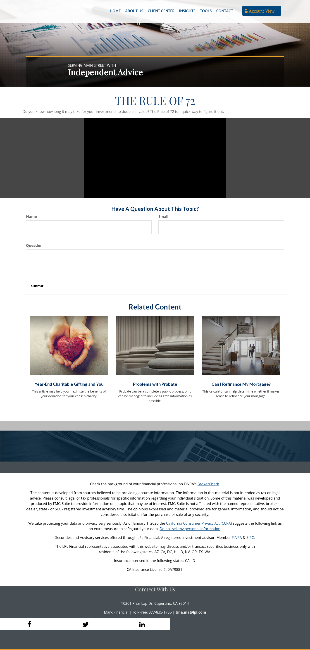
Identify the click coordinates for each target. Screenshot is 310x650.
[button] (134, 11)
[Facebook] (28, 624)
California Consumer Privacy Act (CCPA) (199, 523)
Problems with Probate (155, 384)
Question (34, 245)
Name (31, 216)
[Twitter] (85, 624)
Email (163, 216)
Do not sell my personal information (190, 528)
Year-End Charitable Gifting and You (69, 384)
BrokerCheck (208, 483)
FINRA (237, 537)
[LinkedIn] (141, 624)
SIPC (250, 537)
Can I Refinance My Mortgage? (241, 384)
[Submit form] (37, 286)
